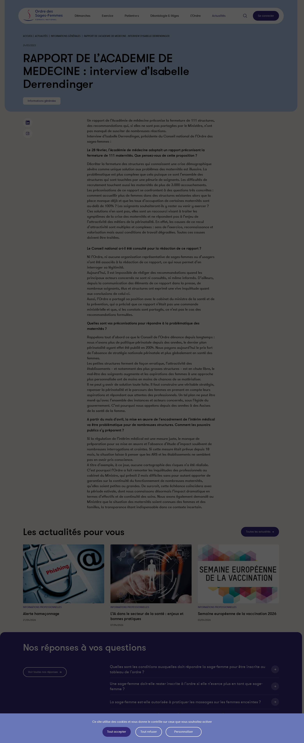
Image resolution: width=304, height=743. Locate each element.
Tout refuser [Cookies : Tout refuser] (148, 732)
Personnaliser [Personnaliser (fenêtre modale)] (183, 732)
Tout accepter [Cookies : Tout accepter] (116, 732)
